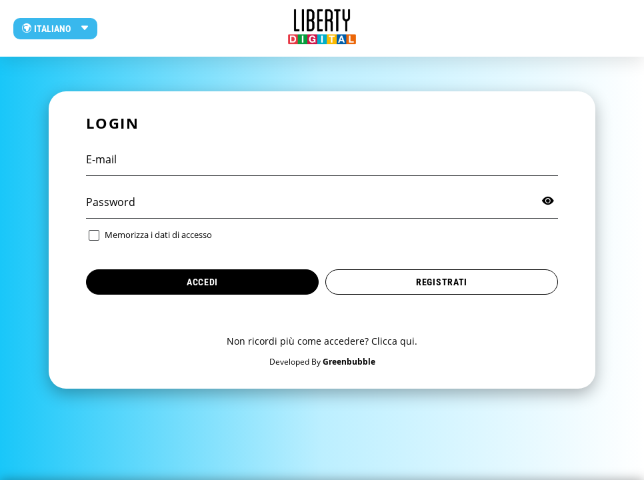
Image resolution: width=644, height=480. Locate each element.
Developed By (322, 361)
